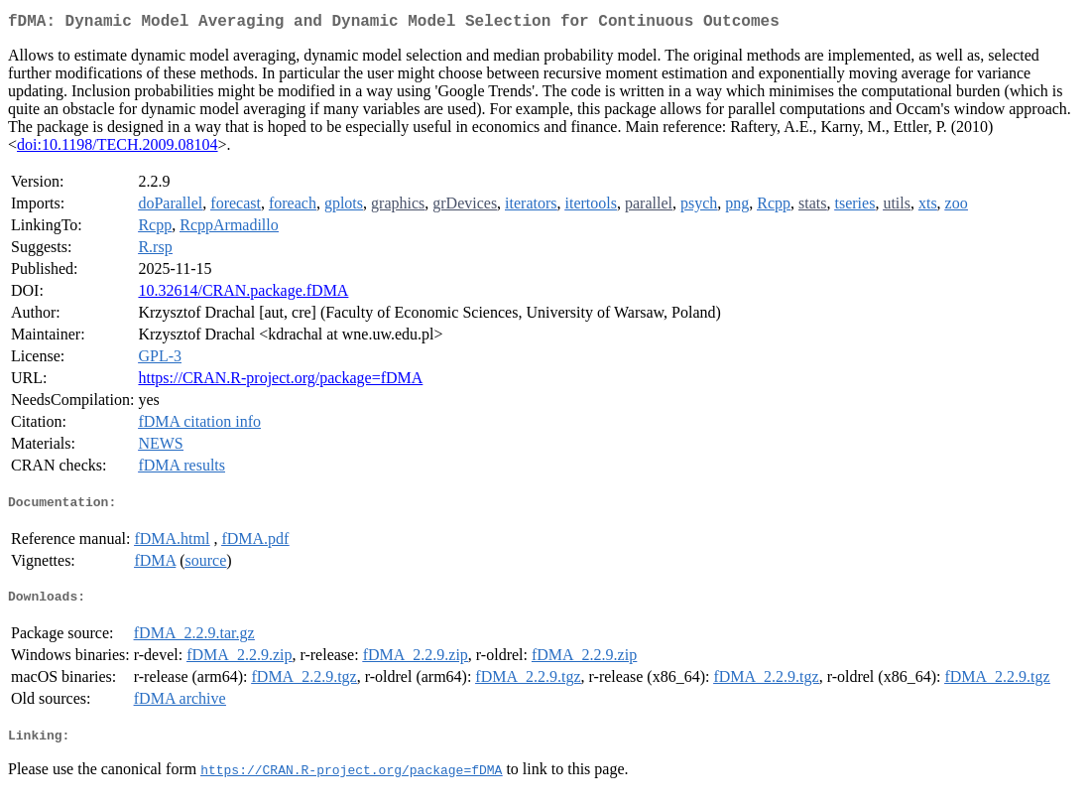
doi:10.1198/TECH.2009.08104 (117, 148)
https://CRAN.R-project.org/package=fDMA (280, 381)
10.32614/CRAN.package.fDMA (243, 294)
